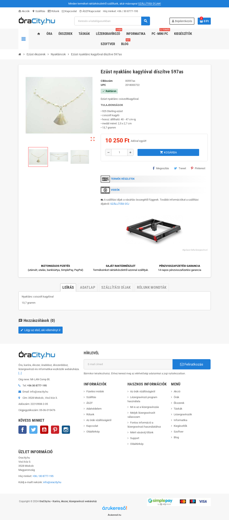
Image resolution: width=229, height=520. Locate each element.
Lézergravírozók (183, 414)
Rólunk (53, 11)
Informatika (180, 420)
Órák (176, 397)
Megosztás (161, 168)
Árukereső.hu (114, 515)
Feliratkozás (191, 364)
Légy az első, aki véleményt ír (40, 330)
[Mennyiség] (119, 152)
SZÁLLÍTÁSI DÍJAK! (149, 3)
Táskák (178, 408)
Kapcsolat (69, 11)
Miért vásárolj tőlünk (141, 432)
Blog (176, 437)
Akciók (24, 11)
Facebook (22, 430)
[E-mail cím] (128, 364)
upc (103, 84)
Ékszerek (179, 402)
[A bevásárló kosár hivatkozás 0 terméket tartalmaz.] (204, 21)
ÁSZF (84, 11)
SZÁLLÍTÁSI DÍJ (119, 203)
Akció (177, 391)
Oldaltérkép (93, 431)
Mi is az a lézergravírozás (144, 407)
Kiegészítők (180, 425)
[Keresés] (112, 21)
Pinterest (198, 168)
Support (134, 438)
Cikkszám (107, 80)
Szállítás (38, 11)
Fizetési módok (95, 391)
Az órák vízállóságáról (98, 420)
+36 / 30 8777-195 (127, 11)
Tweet (180, 168)
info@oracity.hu (52, 482)
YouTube (44, 430)
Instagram (66, 430)
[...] (19, 373)
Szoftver (178, 431)
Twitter (33, 430)
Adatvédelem (94, 408)
